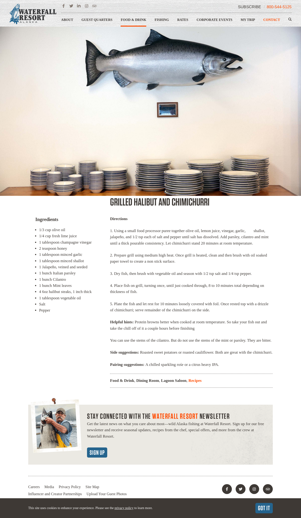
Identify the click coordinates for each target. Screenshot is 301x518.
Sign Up (97, 452)
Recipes (195, 380)
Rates (182, 20)
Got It (264, 508)
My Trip (248, 20)
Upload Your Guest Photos (107, 494)
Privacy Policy (70, 487)
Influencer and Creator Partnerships (55, 494)
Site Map (92, 487)
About (67, 20)
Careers (34, 487)
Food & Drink (133, 20)
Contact (271, 20)
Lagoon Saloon (173, 380)
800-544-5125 (279, 7)
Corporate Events (214, 20)
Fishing (162, 20)
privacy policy (124, 508)
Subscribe (249, 7)
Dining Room (147, 380)
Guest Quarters (97, 20)
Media (49, 487)
